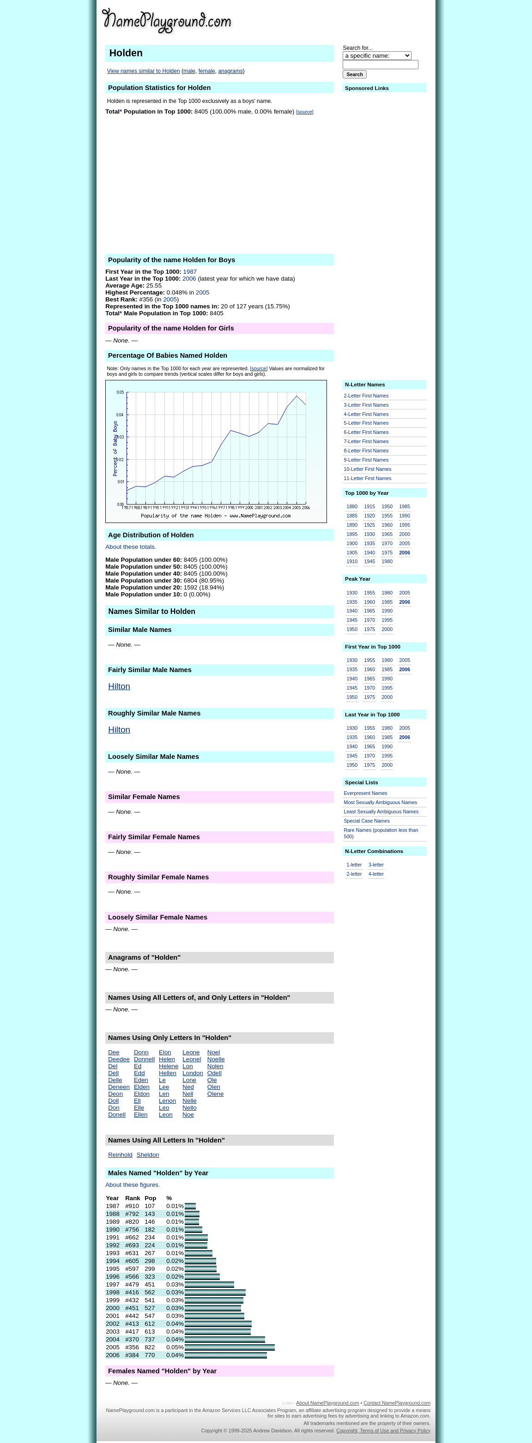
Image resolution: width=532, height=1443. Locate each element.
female (207, 71)
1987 (190, 271)
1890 (352, 525)
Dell (113, 1073)
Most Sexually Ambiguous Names (380, 802)
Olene (215, 1093)
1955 (387, 515)
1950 (387, 506)
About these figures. (132, 1184)
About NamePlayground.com (327, 1403)
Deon (115, 1093)
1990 (404, 515)
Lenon (167, 1100)
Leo (164, 1107)
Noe (187, 1114)
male (189, 71)
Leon (166, 1114)
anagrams (230, 71)
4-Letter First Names (366, 414)
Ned (187, 1086)
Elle (139, 1107)
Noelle (216, 1059)
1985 (404, 506)
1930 (369, 534)
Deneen (119, 1086)
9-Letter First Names (366, 460)
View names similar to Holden (143, 71)
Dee (113, 1052)
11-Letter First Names (368, 478)
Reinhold (120, 1154)
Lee (164, 1086)
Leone (191, 1052)
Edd (139, 1073)
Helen (167, 1059)
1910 (352, 561)
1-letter (354, 864)
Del (112, 1066)
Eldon (142, 1093)
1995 (404, 525)
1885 (352, 515)
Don (113, 1107)
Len (164, 1093)
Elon (165, 1052)
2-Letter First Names (366, 395)
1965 (387, 534)
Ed (137, 1066)
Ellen (141, 1114)
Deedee (119, 1059)
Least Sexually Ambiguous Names (381, 811)
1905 (352, 552)
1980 (387, 561)
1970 (387, 543)
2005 (203, 292)
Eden (141, 1079)
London (192, 1073)
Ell (137, 1100)
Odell (214, 1073)
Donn (141, 1052)
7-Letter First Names (366, 441)
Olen (213, 1086)
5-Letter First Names (366, 423)
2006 (189, 278)
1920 (369, 515)
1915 (369, 506)
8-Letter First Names (366, 450)
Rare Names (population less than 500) (381, 833)
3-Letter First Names (366, 405)
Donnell (144, 1059)
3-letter (376, 864)
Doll (113, 1100)
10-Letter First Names (368, 469)
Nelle (189, 1100)
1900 (352, 543)
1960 (387, 525)
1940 (369, 552)
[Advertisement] (359, 20)
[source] (305, 111)
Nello (189, 1107)
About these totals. (130, 546)
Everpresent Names (365, 793)
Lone (189, 1079)
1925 (369, 525)
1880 (352, 506)
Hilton (119, 686)
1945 (369, 561)
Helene (168, 1066)
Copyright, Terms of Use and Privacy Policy (383, 1430)
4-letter (376, 874)
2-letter (354, 874)
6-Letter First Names (366, 432)
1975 (387, 552)
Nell (187, 1093)
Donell (117, 1114)
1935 (369, 543)
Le (162, 1079)
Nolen (215, 1066)
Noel (213, 1052)
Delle (115, 1079)
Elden (142, 1086)
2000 (404, 534)
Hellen (167, 1073)
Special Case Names (367, 821)
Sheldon (148, 1154)
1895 (352, 534)
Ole (212, 1079)
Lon (187, 1066)
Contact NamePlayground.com (396, 1403)
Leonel (191, 1059)
